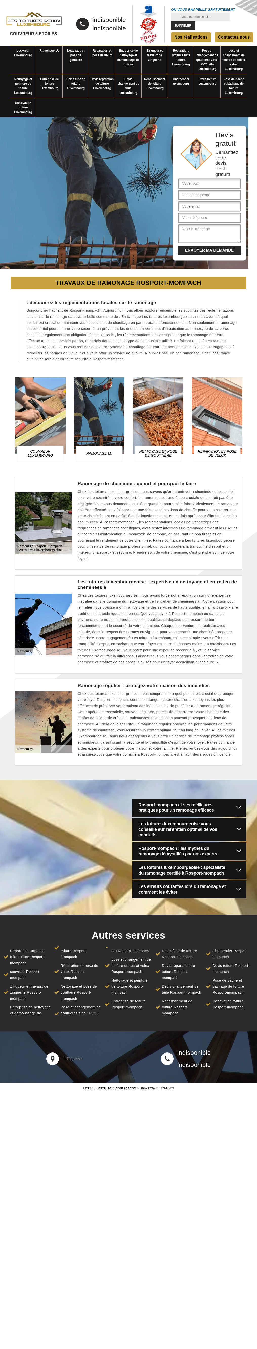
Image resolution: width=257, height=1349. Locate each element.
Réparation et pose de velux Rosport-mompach (79, 972)
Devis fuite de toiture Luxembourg (75, 83)
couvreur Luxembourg (23, 53)
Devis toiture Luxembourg (207, 81)
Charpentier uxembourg (181, 81)
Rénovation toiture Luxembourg (23, 107)
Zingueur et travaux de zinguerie (155, 55)
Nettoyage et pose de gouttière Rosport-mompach (79, 992)
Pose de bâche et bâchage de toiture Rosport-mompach (228, 986)
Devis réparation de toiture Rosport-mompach (178, 972)
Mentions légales (157, 1088)
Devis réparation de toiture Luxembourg (102, 83)
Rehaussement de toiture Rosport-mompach (177, 1007)
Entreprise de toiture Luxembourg (49, 83)
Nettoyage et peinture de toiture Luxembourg (23, 86)
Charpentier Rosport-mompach (230, 954)
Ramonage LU (49, 50)
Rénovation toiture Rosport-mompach (228, 1004)
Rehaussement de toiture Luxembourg (154, 83)
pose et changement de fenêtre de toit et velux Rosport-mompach (131, 965)
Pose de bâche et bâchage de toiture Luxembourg (233, 86)
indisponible (109, 20)
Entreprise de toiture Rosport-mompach (128, 1004)
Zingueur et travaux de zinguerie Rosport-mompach (29, 992)
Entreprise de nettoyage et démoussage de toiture (128, 57)
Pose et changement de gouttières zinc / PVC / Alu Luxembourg (207, 60)
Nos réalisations (191, 37)
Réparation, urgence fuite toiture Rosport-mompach (27, 957)
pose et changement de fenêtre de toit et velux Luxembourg (233, 60)
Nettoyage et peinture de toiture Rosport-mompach (129, 986)
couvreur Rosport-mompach (25, 975)
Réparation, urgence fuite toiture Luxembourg (181, 57)
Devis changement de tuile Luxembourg (128, 86)
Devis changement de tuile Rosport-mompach (181, 989)
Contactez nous (234, 37)
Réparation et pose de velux (102, 53)
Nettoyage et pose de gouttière (76, 55)
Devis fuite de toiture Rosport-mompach (179, 954)
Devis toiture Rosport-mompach (230, 969)
